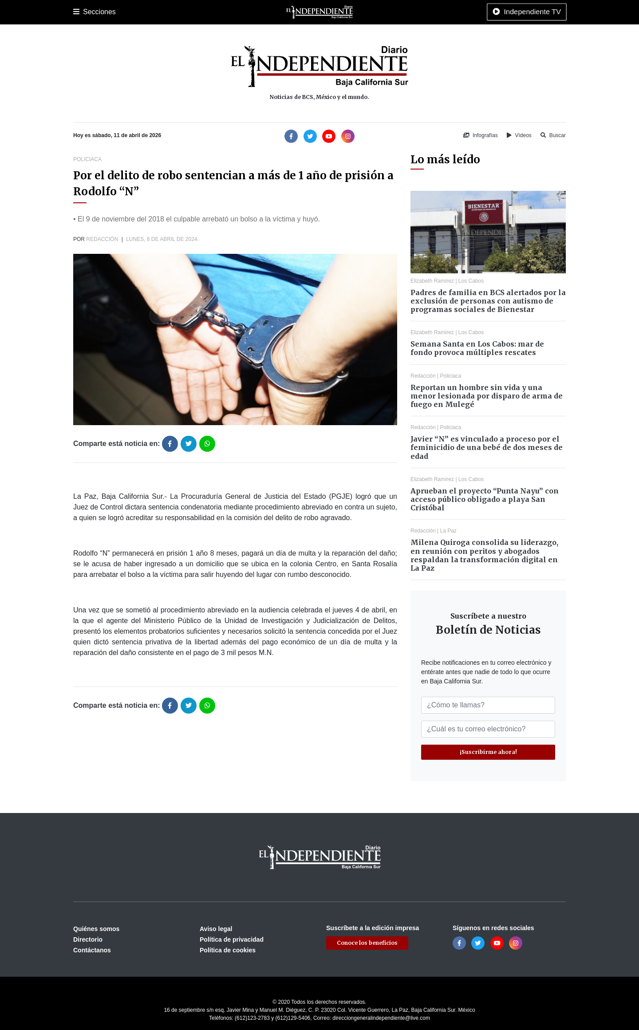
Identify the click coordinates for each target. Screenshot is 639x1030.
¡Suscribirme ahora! (488, 752)
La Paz (112, 12)
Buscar (553, 135)
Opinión (341, 12)
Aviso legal (216, 928)
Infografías (480, 135)
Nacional (269, 12)
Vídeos (519, 135)
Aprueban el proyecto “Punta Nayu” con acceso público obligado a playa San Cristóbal (484, 499)
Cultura (239, 12)
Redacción (102, 239)
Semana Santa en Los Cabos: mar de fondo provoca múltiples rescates (477, 348)
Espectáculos (377, 12)
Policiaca (178, 12)
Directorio (88, 939)
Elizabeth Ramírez (432, 281)
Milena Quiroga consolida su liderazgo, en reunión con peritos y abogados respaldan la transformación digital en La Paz (484, 555)
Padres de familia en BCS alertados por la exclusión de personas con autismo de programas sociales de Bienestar (488, 301)
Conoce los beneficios (367, 942)
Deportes (210, 12)
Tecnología (418, 12)
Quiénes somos (96, 928)
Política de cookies (228, 950)
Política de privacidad (232, 939)
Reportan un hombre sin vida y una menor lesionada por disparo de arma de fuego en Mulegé (486, 396)
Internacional (305, 12)
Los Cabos (143, 12)
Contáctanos (92, 950)
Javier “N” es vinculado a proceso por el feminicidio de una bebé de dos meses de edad (486, 447)
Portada (84, 12)
